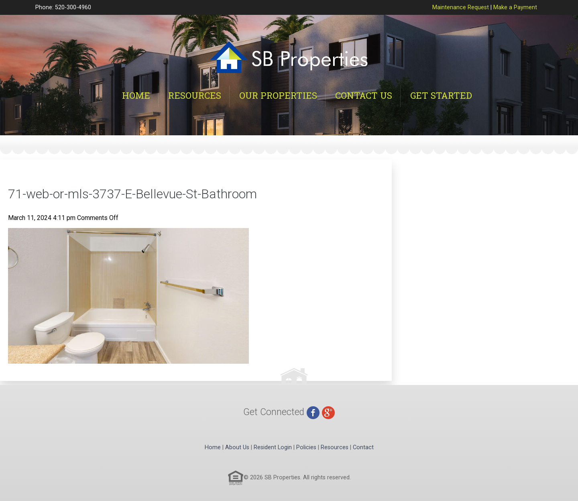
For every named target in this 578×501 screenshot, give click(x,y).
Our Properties (278, 95)
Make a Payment (515, 7)
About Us (237, 447)
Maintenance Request (460, 7)
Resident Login (273, 447)
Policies (306, 447)
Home (136, 95)
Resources (194, 95)
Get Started (441, 95)
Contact (363, 447)
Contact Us (363, 95)
